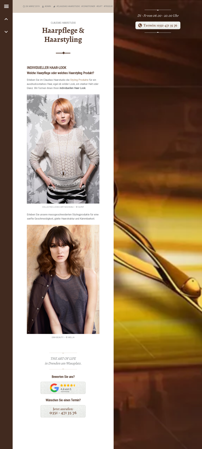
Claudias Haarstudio (63, 22)
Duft (100, 6)
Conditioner (89, 6)
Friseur (109, 6)
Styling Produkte (79, 79)
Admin (48, 6)
